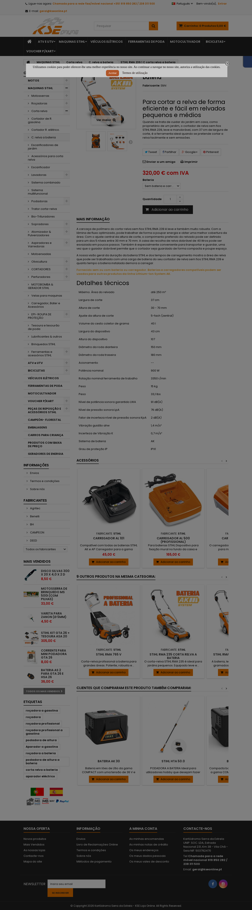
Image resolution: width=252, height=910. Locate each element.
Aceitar (112, 73)
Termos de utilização (134, 73)
